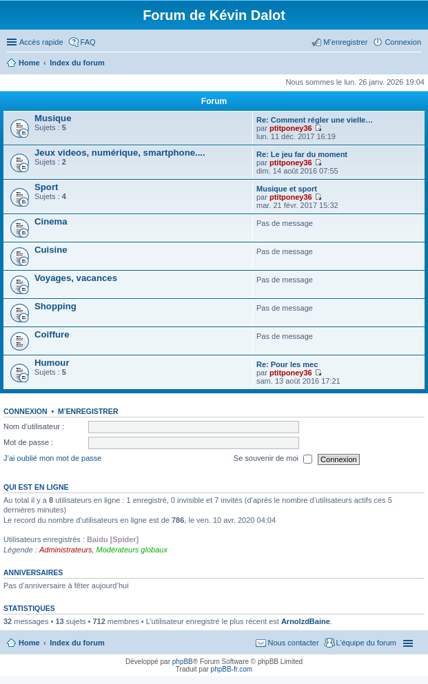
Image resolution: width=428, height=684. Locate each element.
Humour (52, 362)
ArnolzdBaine (305, 621)
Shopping (55, 306)
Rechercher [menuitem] (415, 64)
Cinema (51, 221)
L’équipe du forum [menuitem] (366, 643)
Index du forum (77, 643)
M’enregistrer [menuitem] (345, 42)
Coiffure (52, 334)
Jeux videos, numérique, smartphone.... (119, 152)
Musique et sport (286, 189)
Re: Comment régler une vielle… (314, 120)
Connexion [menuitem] (403, 42)
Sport (46, 187)
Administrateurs (65, 550)
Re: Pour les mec (287, 364)
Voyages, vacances (75, 278)
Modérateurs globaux (131, 550)
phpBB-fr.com (232, 669)
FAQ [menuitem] (88, 42)
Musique (52, 118)
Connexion (25, 411)
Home (29, 643)
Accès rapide (41, 42)
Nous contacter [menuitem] (293, 643)
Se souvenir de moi (273, 459)
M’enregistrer (88, 411)
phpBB (182, 661)
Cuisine (51, 250)
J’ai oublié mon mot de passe (52, 459)
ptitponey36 (290, 128)
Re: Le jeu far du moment (301, 154)
